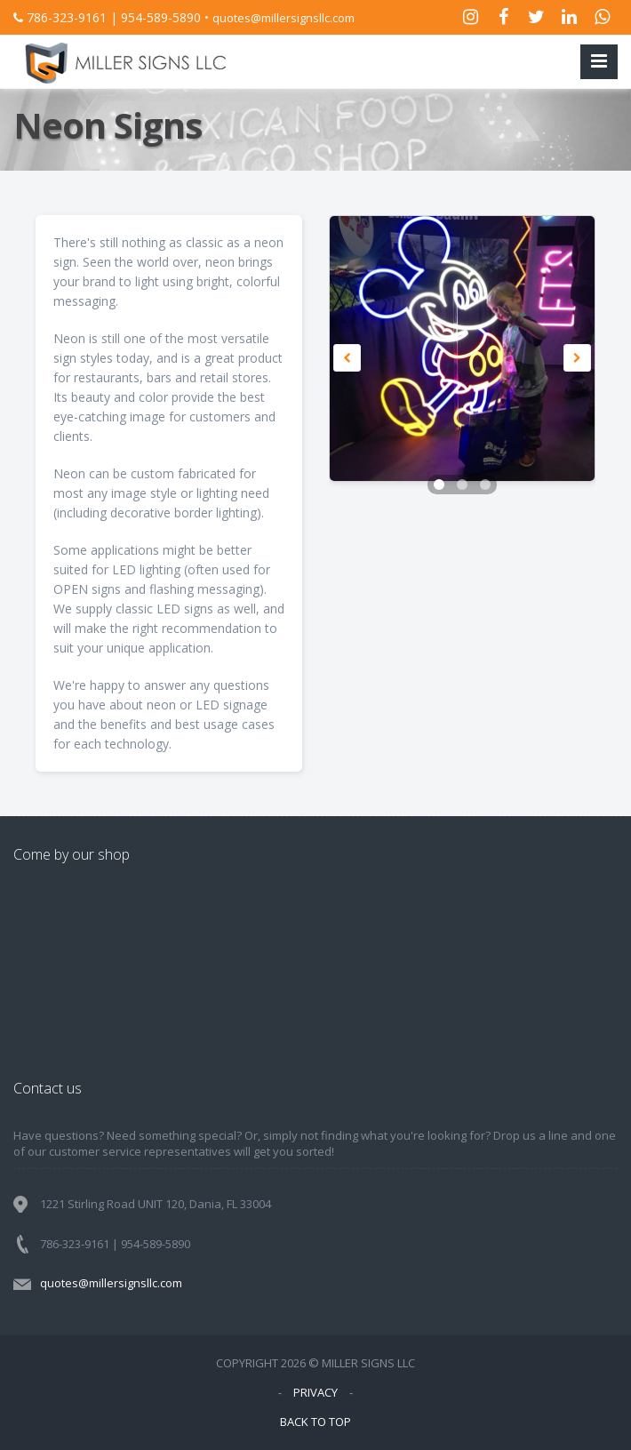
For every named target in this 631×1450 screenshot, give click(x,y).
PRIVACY (315, 1392)
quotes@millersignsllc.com (283, 18)
